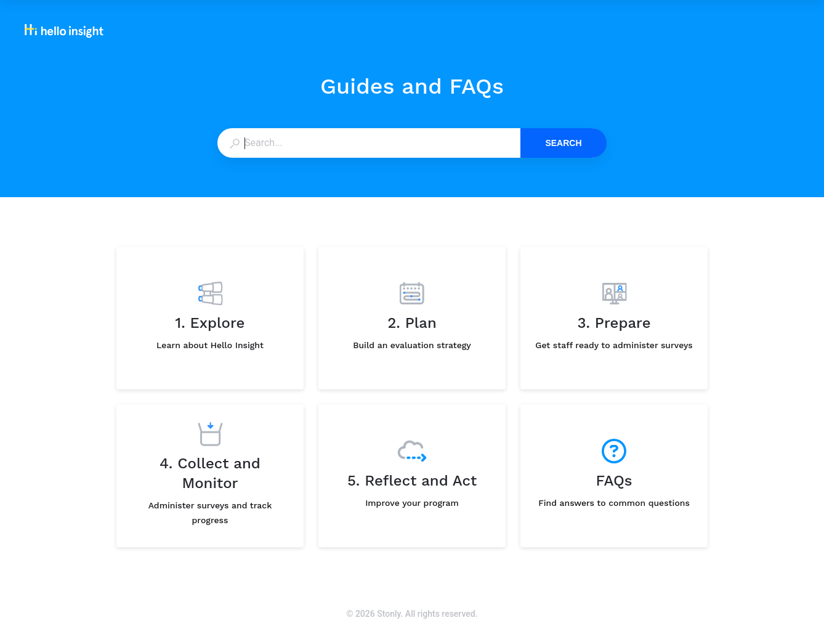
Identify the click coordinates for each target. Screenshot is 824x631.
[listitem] (210, 317)
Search (563, 143)
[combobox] (368, 143)
